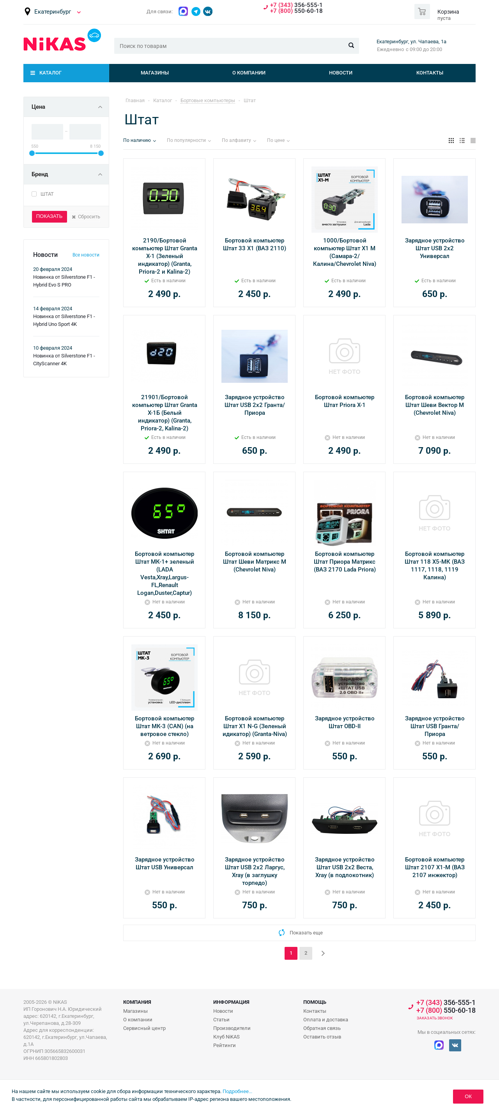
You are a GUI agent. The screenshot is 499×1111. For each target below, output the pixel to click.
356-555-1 (296, 5)
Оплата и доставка (325, 1020)
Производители (232, 1028)
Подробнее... (237, 1091)
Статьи (221, 1020)
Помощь (314, 1002)
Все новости (86, 255)
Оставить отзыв (322, 1037)
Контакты (429, 73)
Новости (340, 73)
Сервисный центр (144, 1028)
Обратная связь (322, 1028)
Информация (231, 1002)
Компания (137, 1002)
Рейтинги (224, 1045)
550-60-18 (296, 11)
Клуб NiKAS (226, 1037)
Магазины (155, 73)
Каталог (50, 73)
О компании (248, 73)
